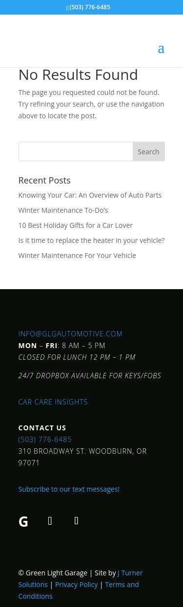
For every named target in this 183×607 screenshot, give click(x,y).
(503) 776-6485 (45, 439)
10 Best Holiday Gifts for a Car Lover (76, 225)
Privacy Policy (76, 584)
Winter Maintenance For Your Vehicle (77, 255)
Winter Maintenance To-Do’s (63, 210)
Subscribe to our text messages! (69, 489)
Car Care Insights (53, 401)
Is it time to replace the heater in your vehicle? (92, 240)
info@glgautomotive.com (71, 333)
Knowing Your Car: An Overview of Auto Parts (90, 195)
